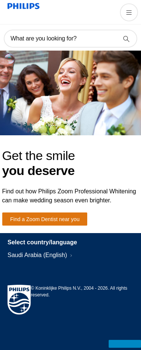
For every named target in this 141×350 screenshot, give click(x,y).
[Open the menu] (129, 12)
